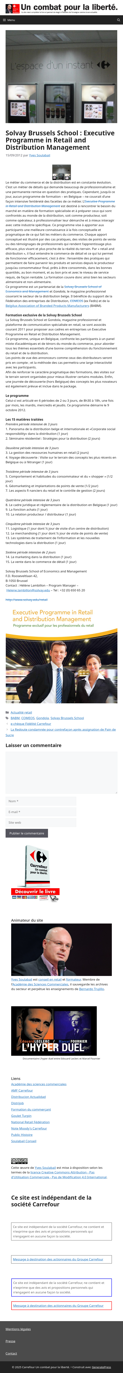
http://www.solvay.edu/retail (27, 600)
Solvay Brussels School (67, 718)
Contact (11, 1353)
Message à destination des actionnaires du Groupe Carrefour (58, 1259)
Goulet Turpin (21, 1116)
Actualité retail (21, 712)
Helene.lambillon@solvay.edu (28, 590)
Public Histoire (22, 1135)
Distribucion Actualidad (28, 1097)
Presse (10, 1341)
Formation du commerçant (31, 1109)
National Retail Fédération (30, 1122)
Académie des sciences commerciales (38, 1084)
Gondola (42, 718)
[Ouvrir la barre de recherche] (118, 20)
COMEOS (76, 301)
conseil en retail (50, 979)
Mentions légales (18, 1329)
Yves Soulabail (45, 1167)
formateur (73, 979)
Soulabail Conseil (23, 1141)
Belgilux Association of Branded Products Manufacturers (47, 305)
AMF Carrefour (22, 1090)
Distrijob (17, 1103)
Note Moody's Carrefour (29, 1128)
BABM (15, 718)
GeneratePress (101, 1367)
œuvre (25, 1167)
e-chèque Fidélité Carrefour (31, 724)
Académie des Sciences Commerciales (40, 984)
